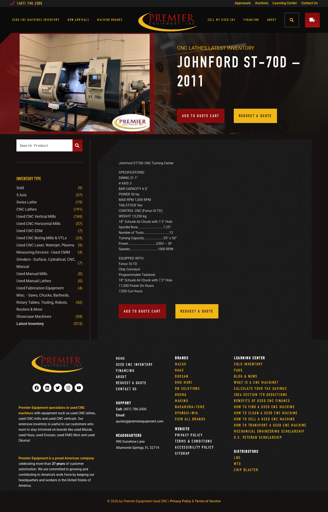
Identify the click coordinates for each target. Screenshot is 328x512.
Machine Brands (109, 20)
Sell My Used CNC (221, 20)
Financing (251, 20)
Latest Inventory (231, 48)
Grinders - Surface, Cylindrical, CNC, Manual (46, 263)
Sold (20, 188)
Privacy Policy (189, 435)
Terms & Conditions (193, 441)
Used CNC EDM (29, 231)
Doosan (181, 376)
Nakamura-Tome (190, 406)
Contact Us (309, 3)
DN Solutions (187, 388)
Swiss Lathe (26, 202)
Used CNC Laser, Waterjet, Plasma (45, 245)
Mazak (181, 364)
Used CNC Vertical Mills (36, 216)
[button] (291, 19)
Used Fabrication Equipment (40, 288)
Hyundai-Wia (186, 412)
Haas (179, 370)
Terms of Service (208, 501)
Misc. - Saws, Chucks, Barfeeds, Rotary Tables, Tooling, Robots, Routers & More (42, 302)
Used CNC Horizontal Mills (38, 223)
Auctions (261, 3)
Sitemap (182, 453)
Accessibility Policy (194, 447)
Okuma (181, 394)
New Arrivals (78, 20)
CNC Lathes (192, 48)
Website (182, 428)
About (272, 20)
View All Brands (190, 419)
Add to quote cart (200, 115)
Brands (181, 358)
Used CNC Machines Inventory (36, 20)
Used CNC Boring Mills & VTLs (41, 238)
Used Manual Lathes (33, 281)
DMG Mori (183, 382)
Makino (181, 400)
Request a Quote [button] (255, 115)
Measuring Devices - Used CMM (43, 252)
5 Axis (21, 195)
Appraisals (243, 3)
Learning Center (285, 3)
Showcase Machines (33, 316)
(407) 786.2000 (26, 3)
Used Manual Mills (31, 273)
